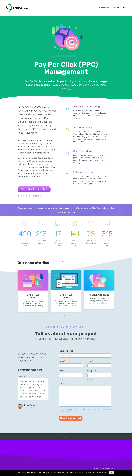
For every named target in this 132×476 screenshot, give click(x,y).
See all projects (58, 262)
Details (62, 383)
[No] (129, 473)
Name (62, 361)
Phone (61, 371)
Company (91, 371)
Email (90, 361)
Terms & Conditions (108, 468)
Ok (111, 473)
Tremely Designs (99, 295)
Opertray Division (33, 296)
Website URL (66, 351)
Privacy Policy (98, 468)
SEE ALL (22, 376)
